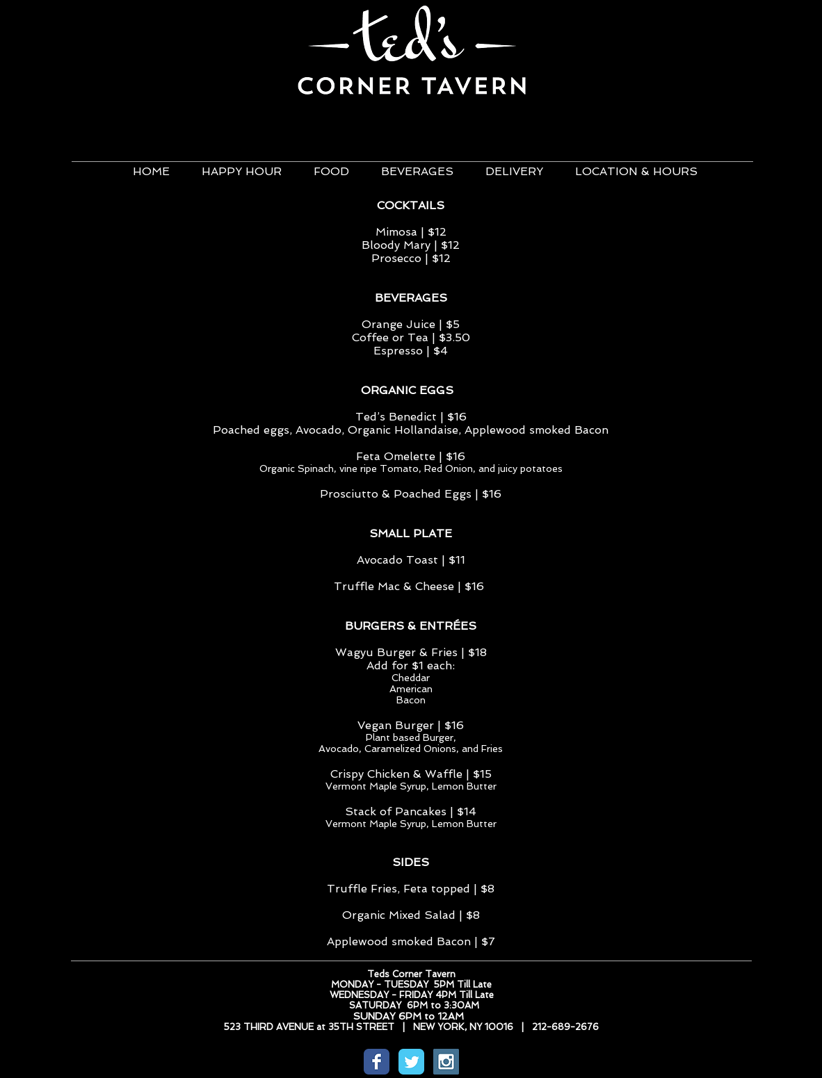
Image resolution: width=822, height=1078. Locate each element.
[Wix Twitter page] (411, 1062)
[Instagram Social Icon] (446, 1062)
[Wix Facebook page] (376, 1062)
